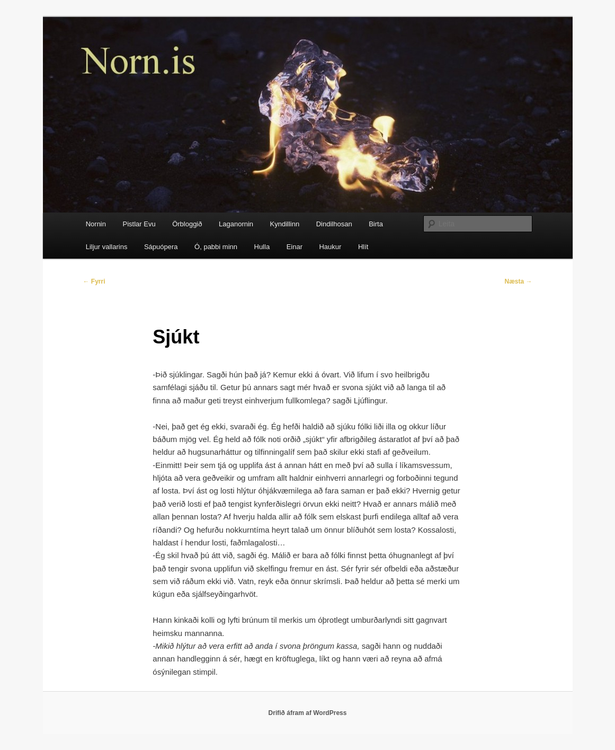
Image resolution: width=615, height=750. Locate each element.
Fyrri (94, 281)
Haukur (330, 247)
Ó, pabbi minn (215, 247)
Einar (294, 247)
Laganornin (236, 224)
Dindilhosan (334, 224)
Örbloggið (187, 224)
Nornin (96, 224)
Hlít (363, 247)
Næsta (518, 281)
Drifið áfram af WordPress (308, 713)
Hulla (262, 247)
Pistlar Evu (138, 224)
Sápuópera (161, 247)
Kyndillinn (285, 224)
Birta (376, 224)
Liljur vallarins (107, 247)
